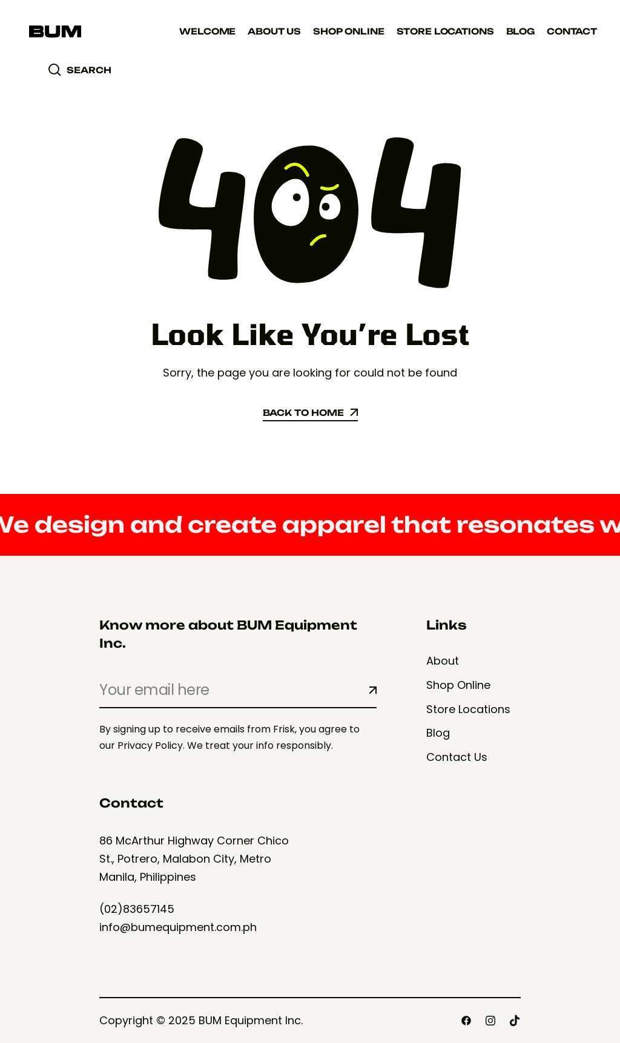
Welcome (207, 31)
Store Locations (445, 31)
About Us (274, 31)
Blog (520, 31)
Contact (572, 31)
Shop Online (348, 31)
